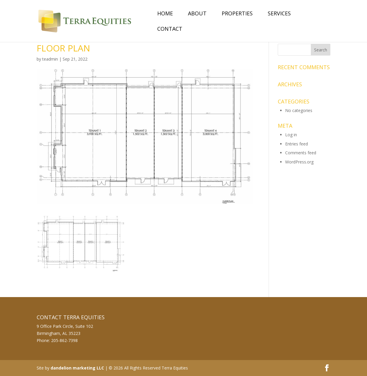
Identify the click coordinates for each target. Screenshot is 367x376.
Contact (169, 29)
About (197, 14)
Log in (291, 134)
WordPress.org (299, 162)
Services (279, 14)
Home (165, 14)
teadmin (50, 59)
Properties (237, 14)
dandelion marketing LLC (77, 368)
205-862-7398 (64, 340)
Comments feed (300, 152)
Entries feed (296, 144)
